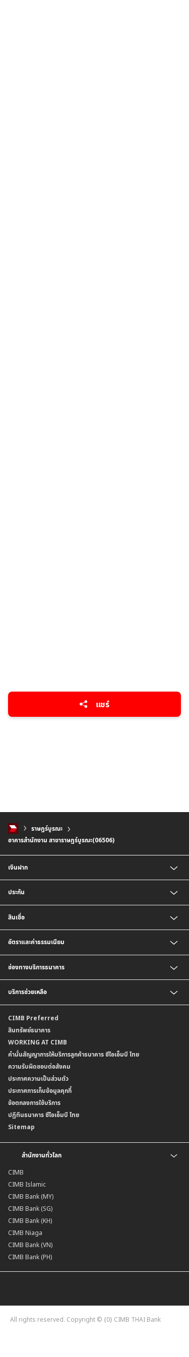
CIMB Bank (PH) (30, 1257)
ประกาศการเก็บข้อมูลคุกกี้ (40, 1090)
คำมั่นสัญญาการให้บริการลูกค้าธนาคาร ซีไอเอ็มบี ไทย (73, 1054)
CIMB (16, 1172)
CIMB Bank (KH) (30, 1220)
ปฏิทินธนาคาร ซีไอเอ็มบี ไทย (43, 1115)
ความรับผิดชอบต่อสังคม (39, 1066)
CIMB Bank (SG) (30, 1208)
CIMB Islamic (27, 1184)
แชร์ (94, 704)
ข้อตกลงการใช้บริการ (34, 1102)
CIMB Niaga (25, 1232)
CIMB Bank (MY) (30, 1196)
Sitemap (21, 1127)
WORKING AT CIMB (37, 1042)
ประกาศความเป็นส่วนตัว (38, 1078)
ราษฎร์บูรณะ (46, 828)
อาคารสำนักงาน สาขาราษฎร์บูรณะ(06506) (61, 840)
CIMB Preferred (33, 1018)
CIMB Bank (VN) (30, 1245)
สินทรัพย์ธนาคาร (29, 1030)
